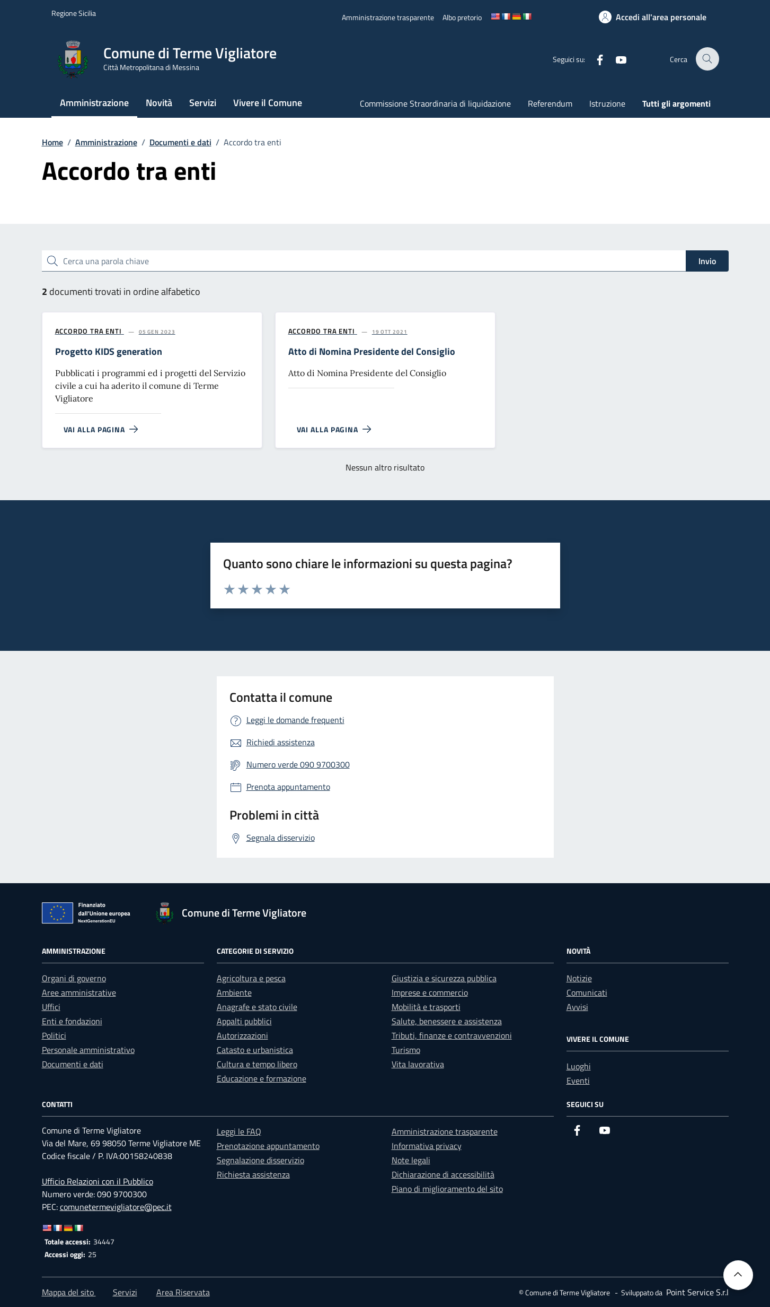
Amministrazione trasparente (445, 1131)
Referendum (550, 103)
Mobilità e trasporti (426, 1006)
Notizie (579, 978)
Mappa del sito (69, 1292)
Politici (54, 1035)
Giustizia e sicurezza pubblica (444, 978)
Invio (707, 261)
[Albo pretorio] (462, 17)
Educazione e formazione (261, 1078)
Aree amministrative (79, 992)
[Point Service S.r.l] (696, 1292)
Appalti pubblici (244, 1021)
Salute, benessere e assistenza (447, 1021)
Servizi (202, 102)
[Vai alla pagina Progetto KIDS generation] (96, 429)
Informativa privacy (427, 1145)
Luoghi (579, 1066)
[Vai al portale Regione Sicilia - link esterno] (73, 13)
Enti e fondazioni (72, 1021)
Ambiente (234, 992)
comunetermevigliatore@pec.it (116, 1206)
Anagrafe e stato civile (257, 1006)
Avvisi (577, 1006)
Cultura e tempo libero (257, 1064)
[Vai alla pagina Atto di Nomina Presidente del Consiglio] (329, 429)
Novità (159, 102)
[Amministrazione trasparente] (388, 17)
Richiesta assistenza (253, 1174)
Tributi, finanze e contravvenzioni (452, 1035)
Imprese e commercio (430, 992)
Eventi (578, 1080)
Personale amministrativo (88, 1049)
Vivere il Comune (267, 102)
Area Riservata (183, 1292)
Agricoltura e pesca (251, 978)
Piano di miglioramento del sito (447, 1188)
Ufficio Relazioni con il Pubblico (97, 1181)
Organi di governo (74, 978)
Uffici (51, 1006)
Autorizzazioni (242, 1035)
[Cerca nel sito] (707, 59)
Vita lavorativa (418, 1064)
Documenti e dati (72, 1064)
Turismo (406, 1049)
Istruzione (607, 103)
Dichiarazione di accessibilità (443, 1174)
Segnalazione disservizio (260, 1160)
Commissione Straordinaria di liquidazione (435, 103)
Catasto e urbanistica (255, 1049)
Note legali (411, 1160)
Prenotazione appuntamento (268, 1145)
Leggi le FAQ (239, 1131)
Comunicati (587, 992)
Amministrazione (94, 102)
